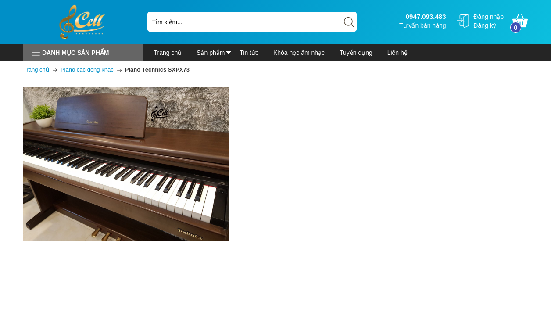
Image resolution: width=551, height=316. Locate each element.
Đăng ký (484, 25)
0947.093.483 (425, 16)
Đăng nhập (488, 16)
